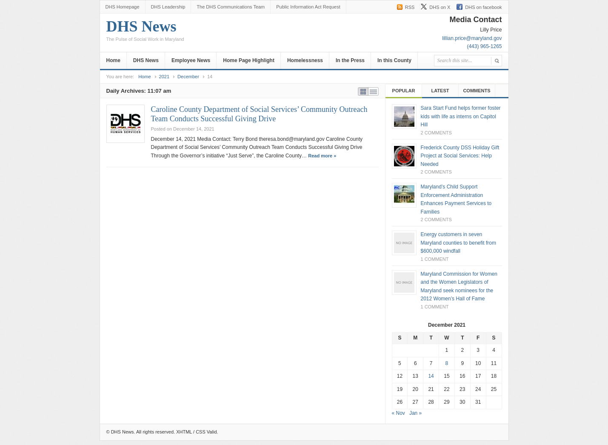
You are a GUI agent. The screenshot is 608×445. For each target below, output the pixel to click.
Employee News (190, 60)
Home (113, 60)
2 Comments (436, 132)
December (188, 76)
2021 (164, 76)
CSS (201, 431)
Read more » (322, 155)
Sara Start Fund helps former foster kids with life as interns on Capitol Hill (461, 116)
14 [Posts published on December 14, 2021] (431, 376)
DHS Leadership (168, 6)
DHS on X (439, 7)
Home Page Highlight (248, 60)
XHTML (184, 431)
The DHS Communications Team (231, 6)
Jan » (415, 413)
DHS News (145, 33)
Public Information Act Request (308, 6)
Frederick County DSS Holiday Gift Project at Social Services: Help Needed (460, 156)
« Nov (398, 413)
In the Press (350, 60)
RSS (410, 7)
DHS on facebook (483, 7)
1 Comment (435, 259)
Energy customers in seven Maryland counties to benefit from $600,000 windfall (458, 242)
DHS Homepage (123, 6)
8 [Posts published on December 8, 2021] (446, 363)
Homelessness (305, 60)
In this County (394, 60)
